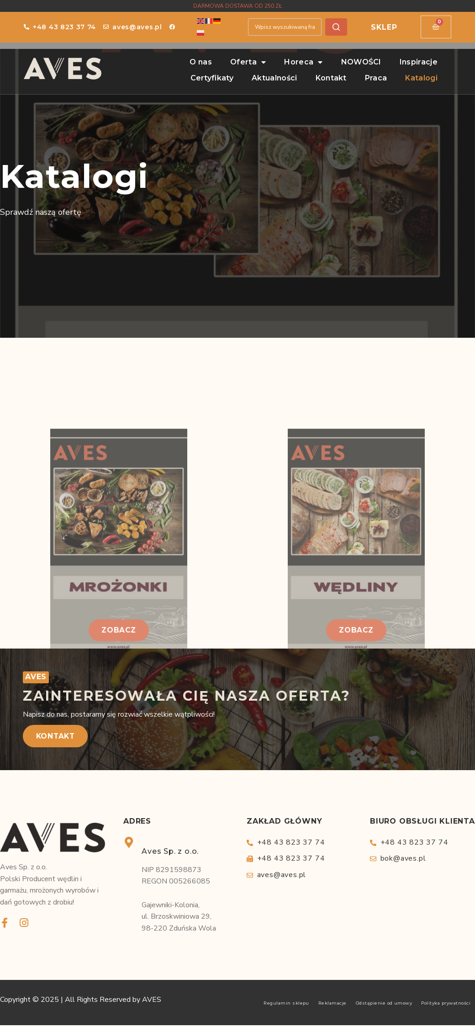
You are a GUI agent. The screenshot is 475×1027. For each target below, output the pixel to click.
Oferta (248, 62)
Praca (376, 78)
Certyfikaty (212, 78)
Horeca (303, 62)
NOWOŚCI (361, 62)
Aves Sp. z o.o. (170, 852)
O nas (201, 62)
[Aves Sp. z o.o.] (128, 843)
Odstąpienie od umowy (384, 1004)
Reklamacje (332, 1004)
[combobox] (284, 27)
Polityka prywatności (445, 1004)
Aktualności (274, 78)
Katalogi (421, 78)
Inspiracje (419, 62)
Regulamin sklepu (286, 1004)
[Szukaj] (336, 27)
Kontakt (331, 78)
